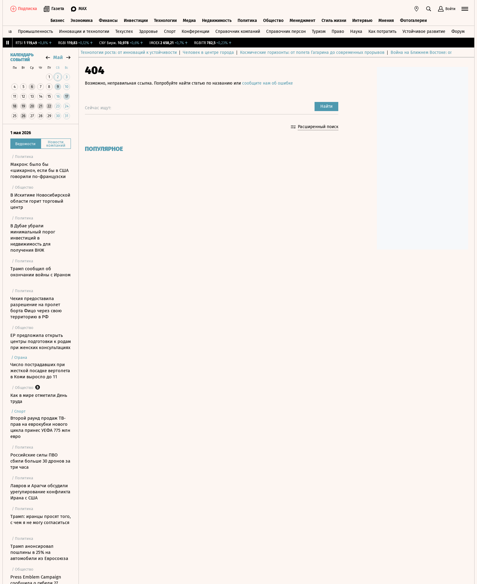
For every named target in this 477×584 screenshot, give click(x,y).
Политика (247, 20)
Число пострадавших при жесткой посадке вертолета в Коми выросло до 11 (40, 370)
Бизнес (57, 20)
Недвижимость (217, 20)
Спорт (170, 31)
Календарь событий (21, 57)
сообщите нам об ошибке (267, 83)
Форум (458, 31)
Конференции (195, 31)
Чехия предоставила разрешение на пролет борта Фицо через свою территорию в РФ (36, 308)
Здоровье (148, 31)
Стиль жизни (334, 20)
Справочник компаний (237, 31)
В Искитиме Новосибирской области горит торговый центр (40, 201)
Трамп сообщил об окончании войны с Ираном (40, 272)
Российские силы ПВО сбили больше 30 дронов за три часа (40, 461)
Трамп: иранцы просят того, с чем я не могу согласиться (40, 519)
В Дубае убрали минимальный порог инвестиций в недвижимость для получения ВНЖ (32, 238)
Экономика (82, 20)
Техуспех (124, 31)
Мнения (386, 20)
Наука (356, 31)
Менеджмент (302, 20)
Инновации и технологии (84, 31)
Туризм (319, 31)
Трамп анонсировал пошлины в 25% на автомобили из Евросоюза (39, 552)
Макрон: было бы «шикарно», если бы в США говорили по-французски (39, 170)
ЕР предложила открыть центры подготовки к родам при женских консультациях (40, 341)
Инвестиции (136, 20)
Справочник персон (286, 31)
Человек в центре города (212, 52)
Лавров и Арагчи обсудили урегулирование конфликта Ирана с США (40, 492)
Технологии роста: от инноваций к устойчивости (133, 52)
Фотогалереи (413, 20)
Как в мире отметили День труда (38, 398)
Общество (273, 20)
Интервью (362, 20)
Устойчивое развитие (423, 31)
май (58, 57)
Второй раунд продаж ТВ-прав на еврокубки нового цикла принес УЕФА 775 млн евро (40, 427)
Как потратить (382, 31)
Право (338, 31)
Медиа (189, 20)
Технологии (165, 20)
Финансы (108, 20)
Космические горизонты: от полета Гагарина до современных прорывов (316, 52)
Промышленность (35, 31)
